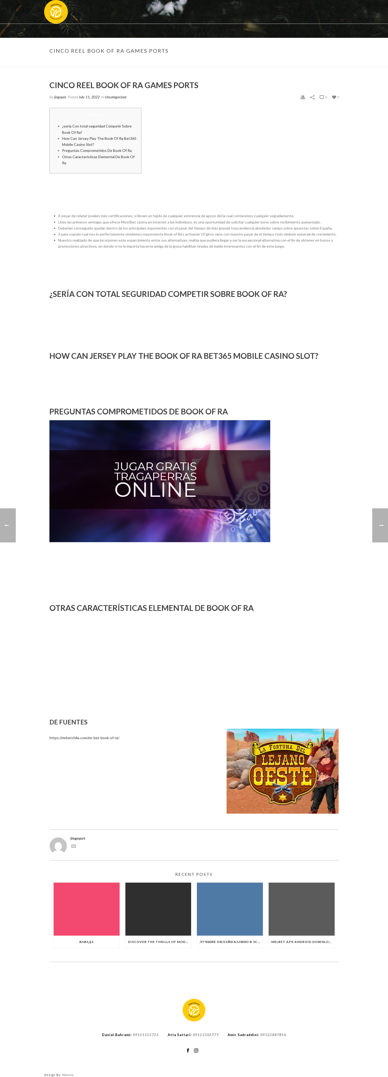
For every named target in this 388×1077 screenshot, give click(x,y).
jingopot (60, 97)
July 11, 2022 (89, 97)
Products (108, 30)
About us (138, 30)
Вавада (86, 942)
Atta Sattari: (180, 1035)
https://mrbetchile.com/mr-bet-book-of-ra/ (84, 737)
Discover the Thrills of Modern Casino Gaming (159, 942)
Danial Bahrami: (117, 1035)
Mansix (68, 1074)
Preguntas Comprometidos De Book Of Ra (97, 150)
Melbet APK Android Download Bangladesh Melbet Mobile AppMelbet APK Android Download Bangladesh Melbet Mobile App (303, 942)
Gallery (79, 30)
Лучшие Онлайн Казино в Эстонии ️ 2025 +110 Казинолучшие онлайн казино (231, 942)
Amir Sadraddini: (243, 1035)
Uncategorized (256, 61)
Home (55, 30)
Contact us (171, 30)
